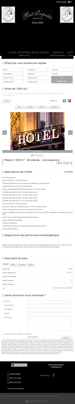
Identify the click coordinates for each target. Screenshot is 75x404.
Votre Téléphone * (8, 309)
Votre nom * (7, 300)
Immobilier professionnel (46, 56)
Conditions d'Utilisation (42, 353)
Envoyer (66, 336)
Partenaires (44, 395)
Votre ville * (7, 313)
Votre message (8, 317)
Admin (49, 395)
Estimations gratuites (17, 56)
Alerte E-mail (60, 56)
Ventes (27, 56)
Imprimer (41, 106)
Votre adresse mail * (9, 305)
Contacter (30, 106)
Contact (68, 56)
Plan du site (31, 395)
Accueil (6, 56)
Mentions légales (38, 395)
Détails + (13, 264)
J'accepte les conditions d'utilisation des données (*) (18, 333)
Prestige (34, 56)
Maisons (62, 93)
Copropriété (22, 264)
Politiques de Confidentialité (27, 353)
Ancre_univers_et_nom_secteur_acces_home (22, 93)
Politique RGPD (54, 395)
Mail (19, 106)
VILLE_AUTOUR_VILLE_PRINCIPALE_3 (48, 93)
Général (6, 264)
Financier (30, 264)
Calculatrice (54, 106)
